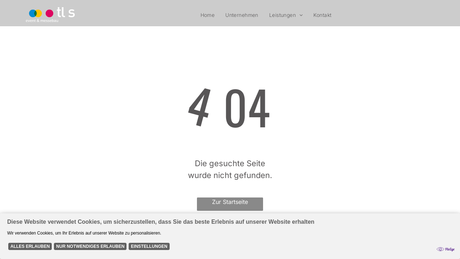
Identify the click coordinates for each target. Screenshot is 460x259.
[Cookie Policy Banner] (230, 236)
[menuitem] (207, 15)
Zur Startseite (230, 201)
